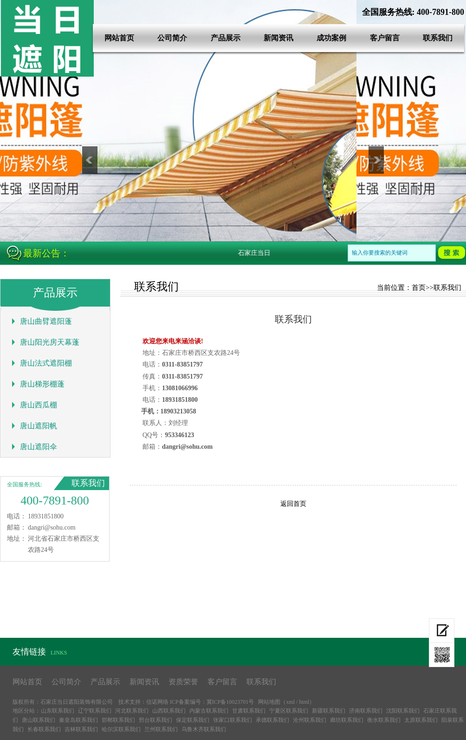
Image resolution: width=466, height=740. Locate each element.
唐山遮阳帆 (38, 426)
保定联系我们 (192, 720)
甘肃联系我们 (248, 710)
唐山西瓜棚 (38, 405)
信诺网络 (157, 702)
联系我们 (438, 38)
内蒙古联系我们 (208, 710)
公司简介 (172, 38)
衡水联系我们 (384, 720)
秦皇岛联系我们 (78, 720)
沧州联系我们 (309, 720)
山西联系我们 (169, 710)
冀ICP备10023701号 (230, 702)
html (304, 702)
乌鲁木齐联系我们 (203, 729)
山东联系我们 (57, 710)
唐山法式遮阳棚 (46, 363)
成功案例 (331, 38)
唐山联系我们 (38, 720)
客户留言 (385, 38)
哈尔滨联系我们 (121, 729)
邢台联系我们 (155, 720)
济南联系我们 (365, 710)
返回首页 (293, 503)
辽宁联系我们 (94, 710)
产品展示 (225, 38)
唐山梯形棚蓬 (42, 384)
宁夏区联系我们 (288, 710)
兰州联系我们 (161, 729)
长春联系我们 (44, 729)
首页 (419, 287)
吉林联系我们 (81, 729)
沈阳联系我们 (403, 710)
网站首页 (119, 38)
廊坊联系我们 (346, 720)
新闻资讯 (278, 38)
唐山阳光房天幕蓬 (49, 342)
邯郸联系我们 (118, 720)
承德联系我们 (272, 720)
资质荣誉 (183, 682)
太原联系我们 (421, 720)
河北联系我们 (132, 710)
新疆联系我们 (328, 710)
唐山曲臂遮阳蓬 (46, 321)
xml (290, 702)
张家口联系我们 (232, 720)
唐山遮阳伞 (38, 447)
